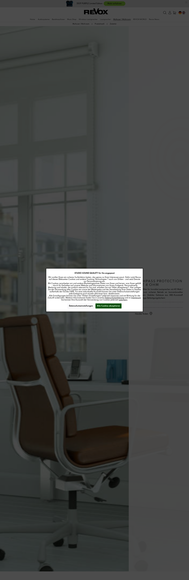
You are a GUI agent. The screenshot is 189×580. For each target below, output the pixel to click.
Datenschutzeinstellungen (81, 306)
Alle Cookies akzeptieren (108, 306)
